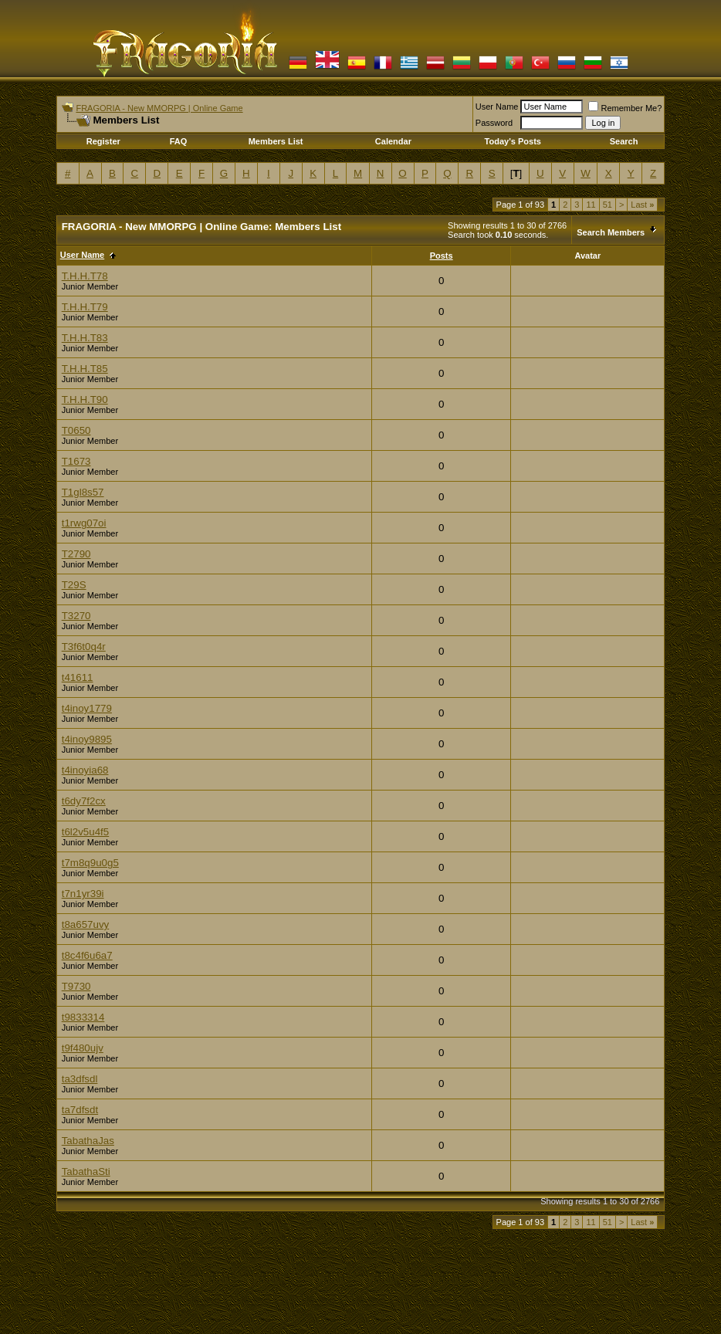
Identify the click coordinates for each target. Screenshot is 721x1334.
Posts (441, 255)
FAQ (179, 141)
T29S (74, 585)
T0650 (76, 430)
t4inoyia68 (85, 770)
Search (624, 141)
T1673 (76, 461)
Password (494, 122)
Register (103, 141)
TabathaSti (86, 1171)
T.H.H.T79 (85, 307)
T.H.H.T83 (85, 338)
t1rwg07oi (84, 523)
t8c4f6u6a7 (87, 955)
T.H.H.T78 (85, 276)
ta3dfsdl (80, 1079)
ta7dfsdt (80, 1110)
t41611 (77, 677)
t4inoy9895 (87, 739)
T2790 (76, 554)
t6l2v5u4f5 (86, 832)
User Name (497, 106)
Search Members (611, 232)
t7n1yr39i (83, 893)
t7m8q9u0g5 (90, 862)
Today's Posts (513, 141)
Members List (276, 141)
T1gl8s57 (83, 492)
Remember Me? (625, 108)
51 (607, 204)
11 (590, 204)
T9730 (76, 986)
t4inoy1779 (87, 708)
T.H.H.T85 (85, 368)
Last (642, 204)
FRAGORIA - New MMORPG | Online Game (159, 108)
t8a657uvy (86, 924)
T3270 (76, 615)
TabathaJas (88, 1140)
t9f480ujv (82, 1048)
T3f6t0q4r (84, 646)
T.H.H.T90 (85, 399)
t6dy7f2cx (84, 801)
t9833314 (83, 1017)
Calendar (393, 141)
